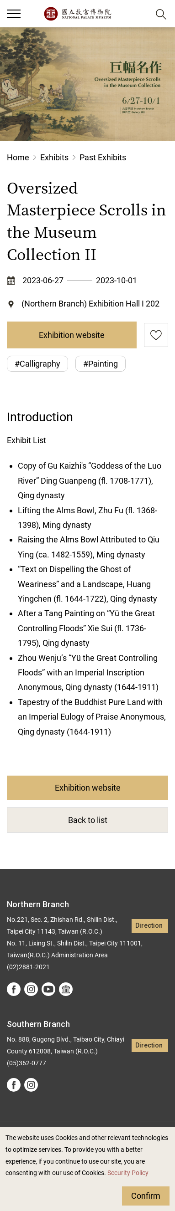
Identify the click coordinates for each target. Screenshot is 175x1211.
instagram (31, 989)
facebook (14, 989)
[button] (138, 14)
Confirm (145, 1196)
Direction (149, 926)
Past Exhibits (103, 157)
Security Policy (127, 1173)
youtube (48, 989)
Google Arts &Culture (66, 989)
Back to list (87, 820)
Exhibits (54, 157)
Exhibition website (72, 335)
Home (18, 157)
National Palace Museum (77, 13)
